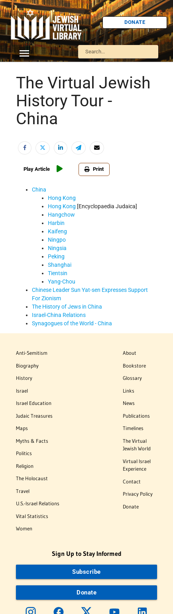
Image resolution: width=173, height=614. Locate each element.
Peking (56, 256)
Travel (22, 491)
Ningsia (57, 248)
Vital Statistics (32, 516)
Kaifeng (57, 231)
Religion (24, 466)
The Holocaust (32, 478)
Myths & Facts (32, 441)
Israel (22, 390)
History (24, 378)
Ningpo (57, 240)
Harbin (56, 223)
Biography (27, 365)
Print (94, 169)
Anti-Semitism (31, 353)
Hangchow (61, 214)
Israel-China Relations (59, 315)
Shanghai (59, 265)
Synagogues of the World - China (72, 323)
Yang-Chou (61, 281)
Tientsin (57, 273)
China (39, 189)
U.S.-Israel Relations (37, 503)
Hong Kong (62, 198)
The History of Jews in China (67, 306)
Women (24, 528)
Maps (22, 428)
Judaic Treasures (34, 416)
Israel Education (33, 403)
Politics (24, 453)
